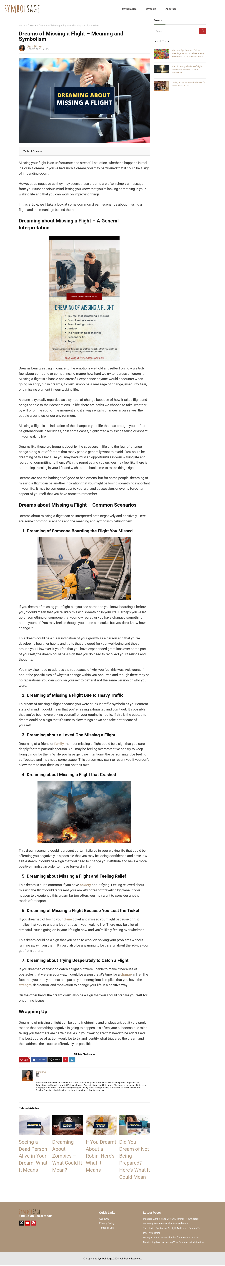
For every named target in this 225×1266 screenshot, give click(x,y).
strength (25, 985)
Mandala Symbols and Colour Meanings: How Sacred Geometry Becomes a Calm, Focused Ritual (188, 53)
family (59, 744)
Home (22, 25)
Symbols (151, 8)
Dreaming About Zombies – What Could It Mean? (67, 1156)
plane (68, 919)
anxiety (86, 885)
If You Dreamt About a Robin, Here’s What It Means (101, 1156)
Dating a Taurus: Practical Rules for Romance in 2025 (170, 1237)
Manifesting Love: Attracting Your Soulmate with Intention (173, 1242)
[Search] (202, 31)
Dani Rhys (34, 46)
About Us (170, 8)
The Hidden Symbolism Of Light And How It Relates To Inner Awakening (187, 69)
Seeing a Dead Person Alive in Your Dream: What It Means (33, 1156)
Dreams (32, 25)
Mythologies (129, 8)
